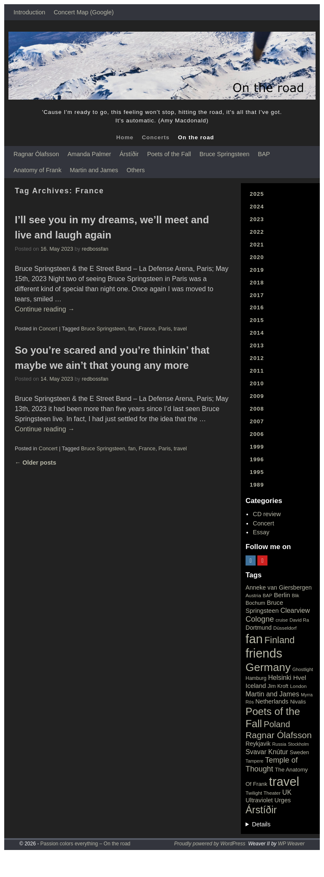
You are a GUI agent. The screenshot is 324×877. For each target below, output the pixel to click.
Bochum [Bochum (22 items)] (255, 603)
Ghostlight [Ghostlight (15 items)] (302, 669)
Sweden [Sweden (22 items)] (299, 752)
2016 (257, 307)
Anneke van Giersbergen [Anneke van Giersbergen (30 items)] (279, 587)
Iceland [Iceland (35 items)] (256, 685)
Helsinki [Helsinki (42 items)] (279, 677)
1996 (257, 459)
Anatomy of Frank (38, 170)
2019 (257, 270)
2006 (257, 434)
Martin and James (94, 170)
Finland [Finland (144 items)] (280, 640)
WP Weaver (291, 844)
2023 (257, 219)
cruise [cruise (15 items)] (281, 620)
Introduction (29, 12)
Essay (261, 532)
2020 (257, 257)
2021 (257, 244)
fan (132, 328)
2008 (257, 409)
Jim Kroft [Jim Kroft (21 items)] (277, 686)
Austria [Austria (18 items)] (253, 595)
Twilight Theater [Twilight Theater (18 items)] (263, 793)
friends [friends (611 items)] (264, 653)
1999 (257, 447)
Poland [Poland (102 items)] (277, 724)
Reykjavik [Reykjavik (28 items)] (258, 743)
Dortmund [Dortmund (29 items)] (259, 627)
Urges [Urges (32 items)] (283, 800)
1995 (257, 472)
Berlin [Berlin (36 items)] (282, 594)
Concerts (156, 137)
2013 (257, 345)
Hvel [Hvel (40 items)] (299, 677)
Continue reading (45, 309)
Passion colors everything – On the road (85, 844)
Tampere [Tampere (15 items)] (254, 760)
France (147, 328)
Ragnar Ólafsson (36, 154)
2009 (257, 396)
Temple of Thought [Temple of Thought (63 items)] (272, 764)
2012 (257, 358)
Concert (48, 328)
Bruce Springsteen (224, 154)
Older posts (35, 462)
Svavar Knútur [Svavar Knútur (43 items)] (267, 751)
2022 (257, 232)
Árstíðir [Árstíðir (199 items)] (261, 809)
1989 (257, 485)
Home (124, 137)
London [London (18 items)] (298, 686)
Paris (165, 328)
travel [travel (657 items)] (284, 781)
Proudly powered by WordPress (210, 844)
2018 (257, 282)
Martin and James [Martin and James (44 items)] (272, 694)
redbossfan (95, 249)
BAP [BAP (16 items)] (267, 595)
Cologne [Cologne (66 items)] (260, 619)
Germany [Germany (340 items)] (268, 667)
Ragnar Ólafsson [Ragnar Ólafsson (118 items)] (279, 735)
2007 (257, 421)
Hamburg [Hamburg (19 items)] (256, 678)
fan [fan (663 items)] (254, 639)
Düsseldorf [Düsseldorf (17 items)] (285, 628)
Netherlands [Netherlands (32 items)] (271, 701)
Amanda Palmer (89, 154)
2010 (257, 383)
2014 (257, 333)
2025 (257, 194)
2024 (257, 206)
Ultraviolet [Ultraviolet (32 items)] (259, 800)
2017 (257, 295)
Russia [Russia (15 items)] (279, 744)
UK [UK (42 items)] (287, 792)
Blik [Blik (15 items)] (296, 595)
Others (136, 170)
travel (180, 328)
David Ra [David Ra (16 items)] (299, 620)
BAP (264, 154)
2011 (257, 371)
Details (261, 824)
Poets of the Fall (169, 154)
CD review (267, 514)
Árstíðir (129, 154)
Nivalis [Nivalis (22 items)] (298, 701)
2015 (257, 320)
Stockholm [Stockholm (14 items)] (298, 744)
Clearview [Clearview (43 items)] (295, 610)
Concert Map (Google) (83, 12)
